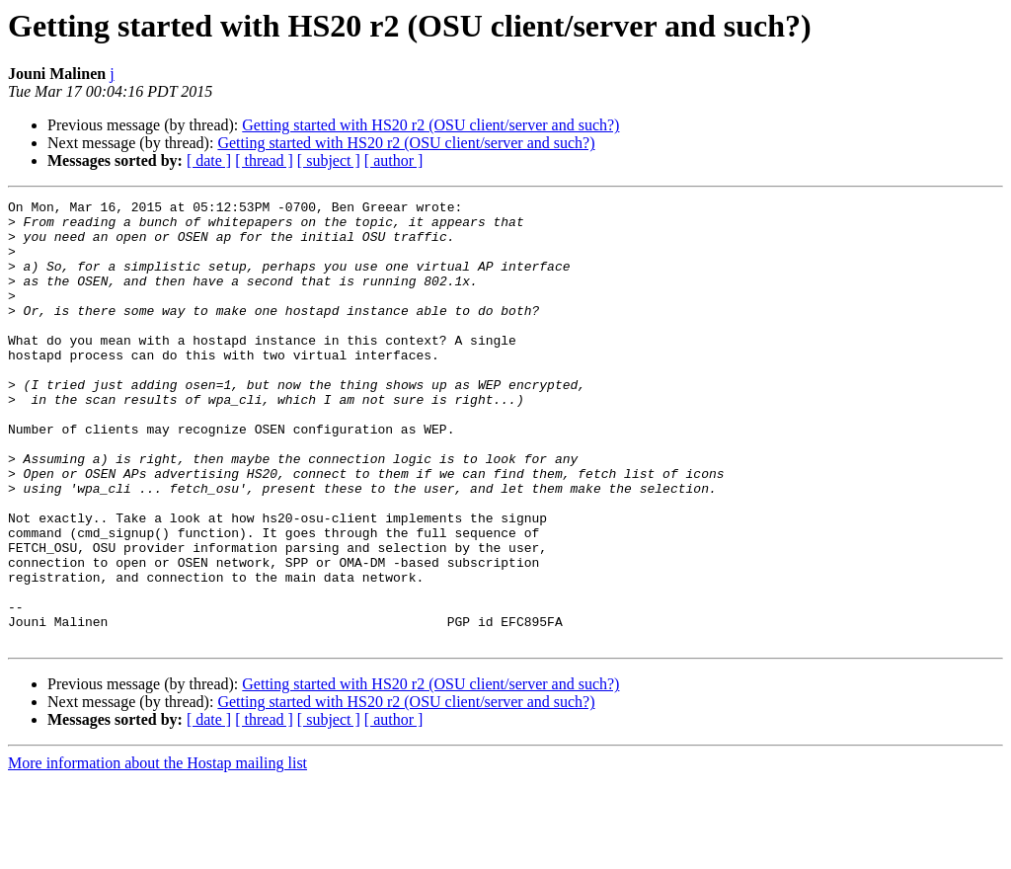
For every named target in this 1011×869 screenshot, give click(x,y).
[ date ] (209, 160)
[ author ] (394, 160)
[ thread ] (264, 160)
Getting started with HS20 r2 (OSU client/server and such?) (430, 125)
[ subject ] (328, 160)
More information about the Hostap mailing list (157, 851)
